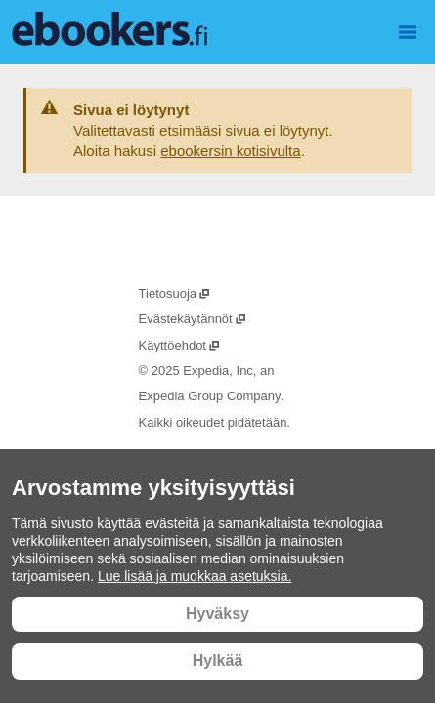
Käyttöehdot (180, 345)
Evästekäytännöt (193, 318)
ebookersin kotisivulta (230, 151)
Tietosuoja (175, 293)
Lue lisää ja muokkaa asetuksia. (194, 576)
